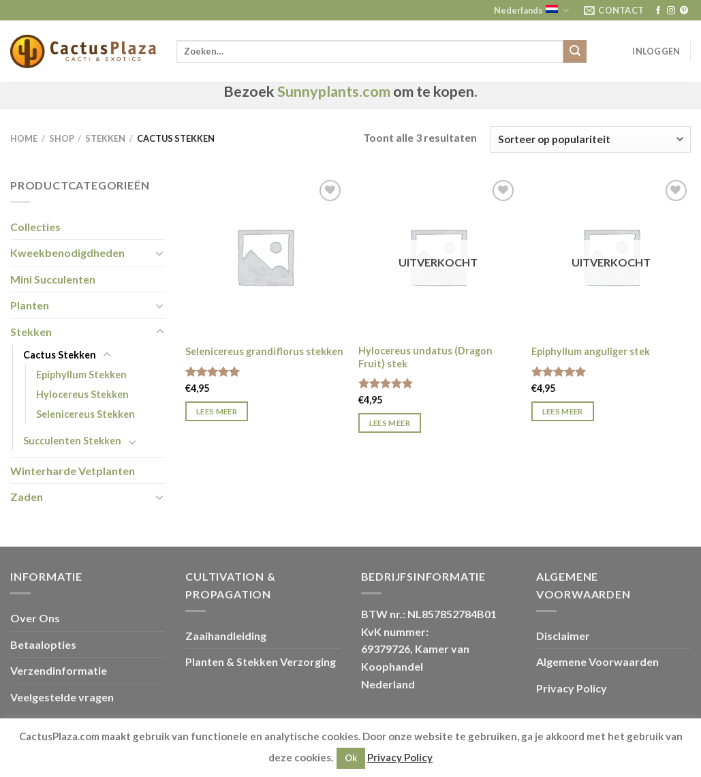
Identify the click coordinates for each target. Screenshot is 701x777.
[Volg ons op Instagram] (671, 11)
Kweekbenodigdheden (67, 252)
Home (23, 138)
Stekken (105, 138)
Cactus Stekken (59, 355)
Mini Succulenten (52, 279)
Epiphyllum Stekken (81, 374)
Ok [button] (351, 757)
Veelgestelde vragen (62, 696)
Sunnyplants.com (333, 91)
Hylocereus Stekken (82, 394)
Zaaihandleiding (225, 635)
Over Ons (35, 617)
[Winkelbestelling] (590, 139)
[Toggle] (160, 253)
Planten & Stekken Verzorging (260, 661)
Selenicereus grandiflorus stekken (264, 351)
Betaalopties (43, 644)
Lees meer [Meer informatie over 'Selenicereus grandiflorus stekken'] (216, 411)
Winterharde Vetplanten (72, 470)
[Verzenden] (575, 51)
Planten (29, 305)
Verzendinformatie (58, 670)
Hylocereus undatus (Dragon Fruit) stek (425, 357)
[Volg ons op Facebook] (658, 11)
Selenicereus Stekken (85, 414)
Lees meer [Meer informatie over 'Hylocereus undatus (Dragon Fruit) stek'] (389, 422)
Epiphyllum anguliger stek (590, 351)
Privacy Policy (571, 688)
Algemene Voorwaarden (597, 661)
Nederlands (531, 10)
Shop (61, 138)
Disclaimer (563, 635)
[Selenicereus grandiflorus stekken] (265, 256)
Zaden (26, 496)
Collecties (35, 226)
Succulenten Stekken (72, 440)
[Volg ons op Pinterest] (684, 11)
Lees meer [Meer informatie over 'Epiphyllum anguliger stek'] (562, 411)
